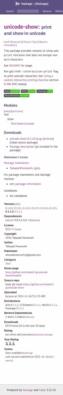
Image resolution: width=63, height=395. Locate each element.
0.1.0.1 (18, 207)
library (13, 41)
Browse (47, 11)
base (8, 219)
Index (7, 110)
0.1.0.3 (35, 207)
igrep (37, 167)
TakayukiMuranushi (21, 167)
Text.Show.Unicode (22, 122)
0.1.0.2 (26, 207)
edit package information (25, 183)
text (19, 41)
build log (27, 351)
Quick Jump (17, 110)
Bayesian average (43, 333)
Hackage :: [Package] (34, 4)
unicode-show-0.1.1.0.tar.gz (26, 138)
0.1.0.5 (53, 207)
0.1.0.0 (9, 207)
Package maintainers (16, 162)
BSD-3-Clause (13, 228)
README (14, 65)
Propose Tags (30, 41)
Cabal (42, 389)
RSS (18, 203)
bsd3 (7, 41)
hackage (28, 389)
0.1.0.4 (44, 207)
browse (48, 138)
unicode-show (21, 26)
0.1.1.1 (18, 210)
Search (10, 11)
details (36, 219)
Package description (22, 145)
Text (8, 262)
